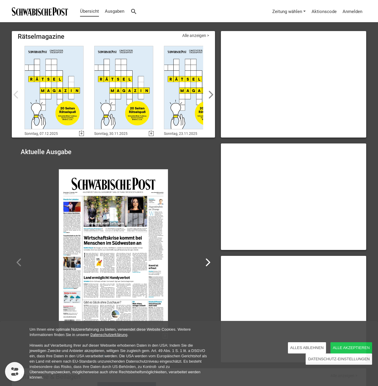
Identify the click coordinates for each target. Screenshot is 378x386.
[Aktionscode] (324, 11)
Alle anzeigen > (195, 35)
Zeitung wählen (287, 11)
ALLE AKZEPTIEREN (351, 347)
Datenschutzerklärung (108, 334)
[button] (208, 262)
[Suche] (133, 11)
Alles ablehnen (307, 347)
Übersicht (89, 11)
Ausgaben (114, 11)
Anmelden (352, 11)
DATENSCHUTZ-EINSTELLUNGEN (339, 359)
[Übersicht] (38, 11)
